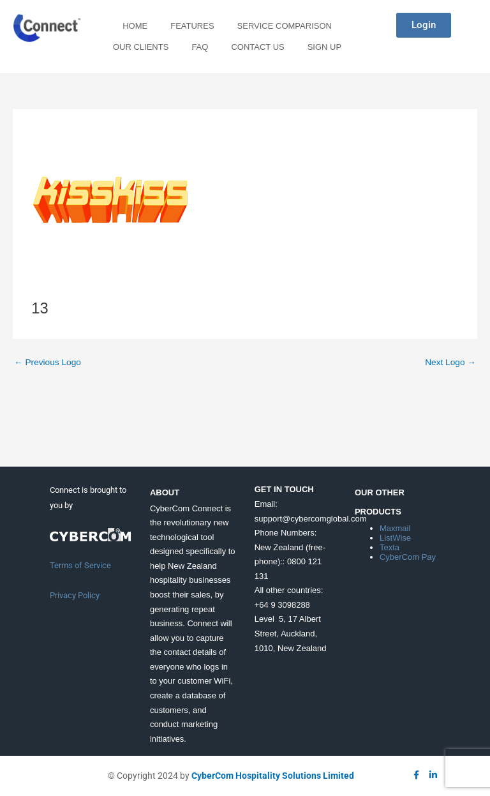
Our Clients (140, 47)
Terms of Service (80, 565)
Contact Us (257, 47)
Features (192, 26)
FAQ (199, 47)
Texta (389, 547)
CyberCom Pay (408, 557)
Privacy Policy (75, 595)
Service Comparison (284, 26)
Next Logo (450, 362)
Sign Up (324, 47)
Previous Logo (47, 362)
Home (134, 26)
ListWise (395, 538)
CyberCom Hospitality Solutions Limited (272, 775)
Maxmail (395, 528)
